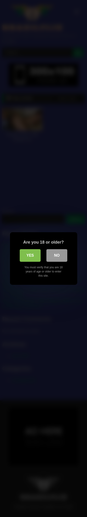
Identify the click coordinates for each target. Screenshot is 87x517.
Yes (30, 255)
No (57, 255)
